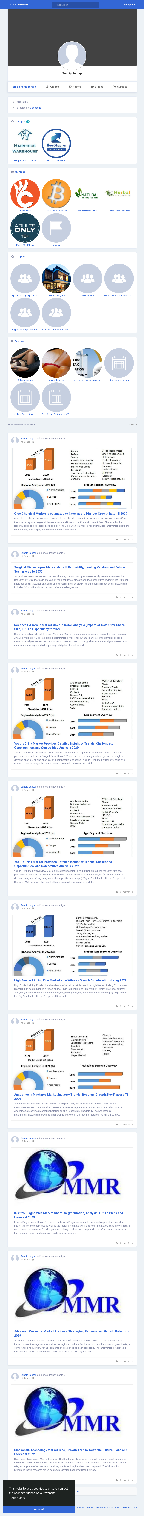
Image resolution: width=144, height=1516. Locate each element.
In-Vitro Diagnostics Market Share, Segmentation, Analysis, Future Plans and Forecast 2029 (68, 1215)
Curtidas (120, 86)
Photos (75, 86)
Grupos (20, 256)
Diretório (126, 1507)
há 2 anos (25, 442)
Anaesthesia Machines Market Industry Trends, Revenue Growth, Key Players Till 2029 (71, 1097)
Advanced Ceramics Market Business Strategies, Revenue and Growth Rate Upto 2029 (71, 1333)
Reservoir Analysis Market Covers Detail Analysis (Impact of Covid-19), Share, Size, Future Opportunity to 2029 (69, 627)
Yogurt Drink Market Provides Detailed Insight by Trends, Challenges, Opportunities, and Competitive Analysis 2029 (63, 745)
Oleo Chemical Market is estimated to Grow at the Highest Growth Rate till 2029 (70, 513)
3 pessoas (35, 108)
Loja (134, 1507)
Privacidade (101, 1507)
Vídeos (97, 86)
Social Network (19, 4)
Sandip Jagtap (72, 73)
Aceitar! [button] (39, 1509)
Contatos (114, 1507)
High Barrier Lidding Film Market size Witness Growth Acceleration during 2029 (70, 980)
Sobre (80, 1507)
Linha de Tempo (24, 86)
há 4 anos (25, 1141)
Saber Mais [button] (17, 1498)
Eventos (19, 341)
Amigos (52, 86)
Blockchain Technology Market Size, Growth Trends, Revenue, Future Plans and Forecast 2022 (70, 1452)
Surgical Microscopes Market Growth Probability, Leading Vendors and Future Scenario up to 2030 (69, 569)
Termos (89, 1507)
